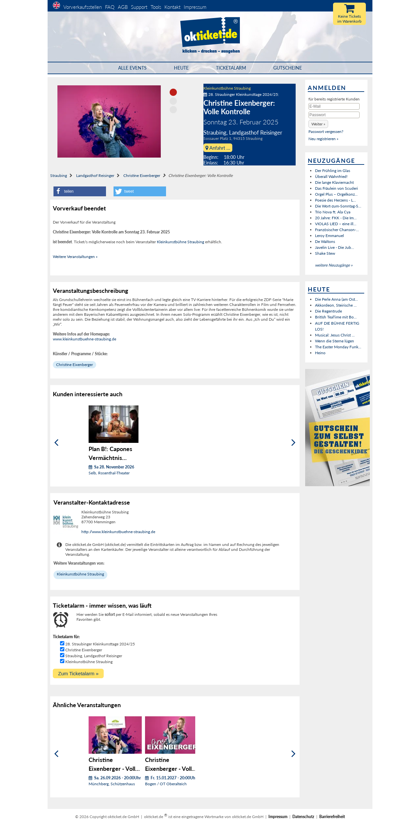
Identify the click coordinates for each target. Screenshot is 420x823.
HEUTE (181, 68)
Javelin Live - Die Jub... (334, 247)
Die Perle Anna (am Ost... (336, 299)
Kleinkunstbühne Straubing (227, 88)
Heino (320, 352)
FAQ (110, 7)
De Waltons (325, 241)
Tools (156, 7)
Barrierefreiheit (332, 816)
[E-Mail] (334, 106)
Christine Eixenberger (141, 175)
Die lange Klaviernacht (334, 182)
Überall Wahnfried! (331, 176)
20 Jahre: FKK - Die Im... (336, 217)
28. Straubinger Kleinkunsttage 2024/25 (100, 643)
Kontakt (172, 7)
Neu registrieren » (323, 138)
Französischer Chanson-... (337, 229)
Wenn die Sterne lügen (334, 340)
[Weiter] (293, 443)
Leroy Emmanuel (329, 235)
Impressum (195, 7)
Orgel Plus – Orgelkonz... (336, 194)
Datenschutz (303, 816)
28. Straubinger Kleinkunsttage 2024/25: (241, 94)
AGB (123, 7)
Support (139, 7)
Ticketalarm (231, 68)
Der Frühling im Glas (332, 170)
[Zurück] (56, 443)
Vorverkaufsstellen (82, 7)
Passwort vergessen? (325, 131)
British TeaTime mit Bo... (336, 316)
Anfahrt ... (217, 148)
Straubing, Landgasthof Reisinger (93, 655)
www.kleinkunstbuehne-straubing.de (84, 338)
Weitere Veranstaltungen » (75, 256)
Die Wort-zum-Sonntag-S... (338, 206)
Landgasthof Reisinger (95, 175)
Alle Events (132, 68)
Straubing (58, 175)
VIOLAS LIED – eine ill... (335, 223)
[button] (79, 191)
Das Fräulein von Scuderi (336, 188)
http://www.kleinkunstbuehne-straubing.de (118, 531)
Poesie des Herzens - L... (335, 200)
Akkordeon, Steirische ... (336, 305)
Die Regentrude (328, 311)
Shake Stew (325, 253)
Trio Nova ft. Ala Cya (332, 211)
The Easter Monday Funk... (338, 346)
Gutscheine (287, 68)
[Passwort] (334, 115)
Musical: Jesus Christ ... (335, 335)
